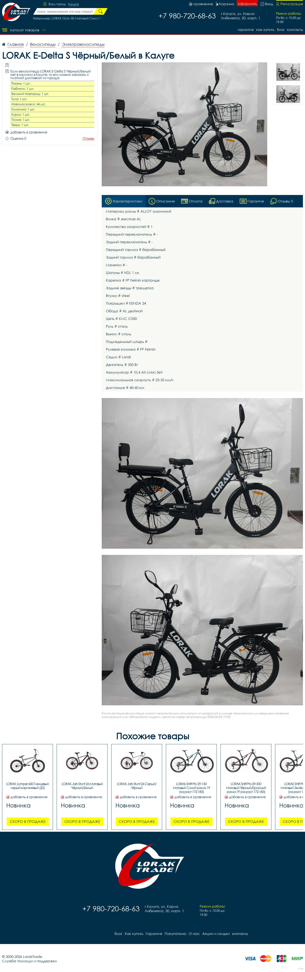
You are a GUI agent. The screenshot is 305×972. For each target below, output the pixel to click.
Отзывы (88, 138)
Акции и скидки (216, 934)
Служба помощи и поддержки (29, 961)
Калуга (73, 4)
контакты (295, 29)
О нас (194, 934)
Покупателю (175, 934)
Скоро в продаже (27, 821)
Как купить (265, 29)
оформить (247, 3)
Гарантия (246, 29)
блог (281, 29)
